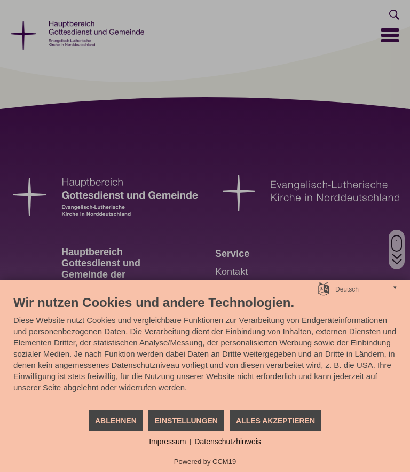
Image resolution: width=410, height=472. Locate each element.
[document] (205, 351)
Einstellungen (186, 420)
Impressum (167, 441)
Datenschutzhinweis (227, 441)
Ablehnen (116, 420)
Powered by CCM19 (205, 462)
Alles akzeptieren (275, 420)
